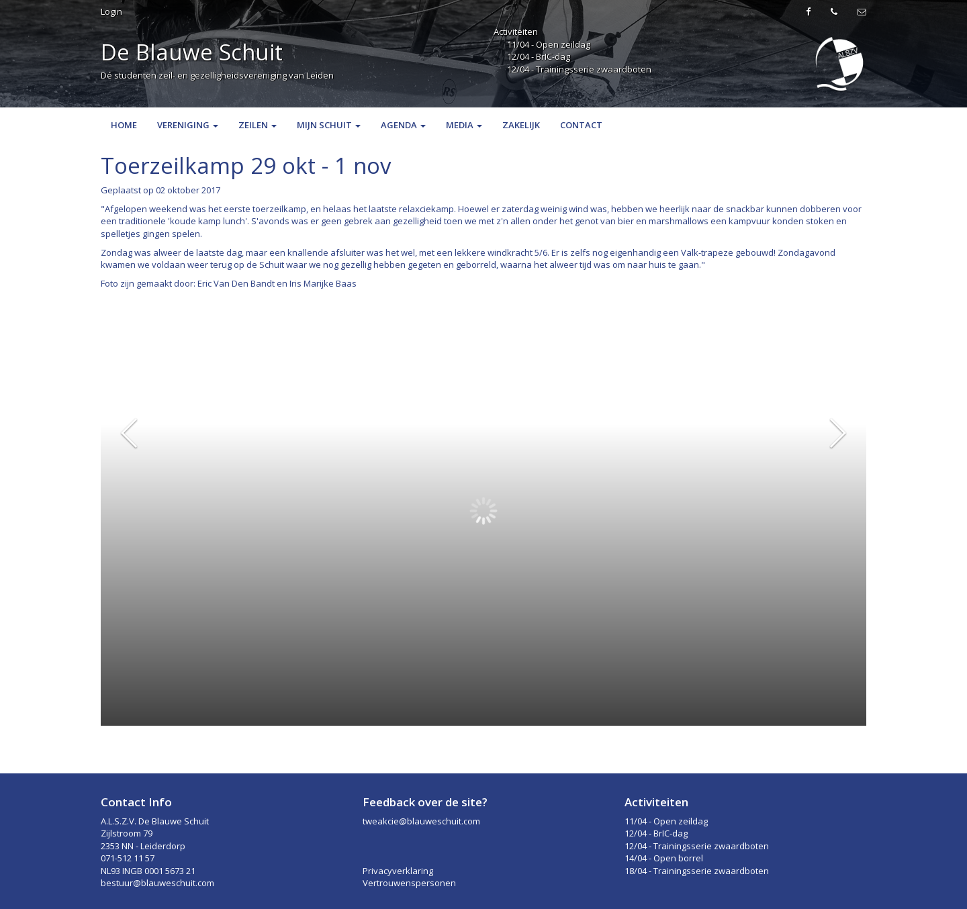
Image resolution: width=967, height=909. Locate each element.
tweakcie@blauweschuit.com (421, 821)
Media (464, 125)
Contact (581, 125)
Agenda (403, 125)
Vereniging (187, 125)
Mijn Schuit (329, 125)
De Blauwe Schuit (192, 52)
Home (124, 125)
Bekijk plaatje (832, 308)
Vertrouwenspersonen (409, 883)
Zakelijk (521, 125)
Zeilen (257, 125)
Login (111, 11)
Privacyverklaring (398, 871)
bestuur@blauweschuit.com (157, 883)
